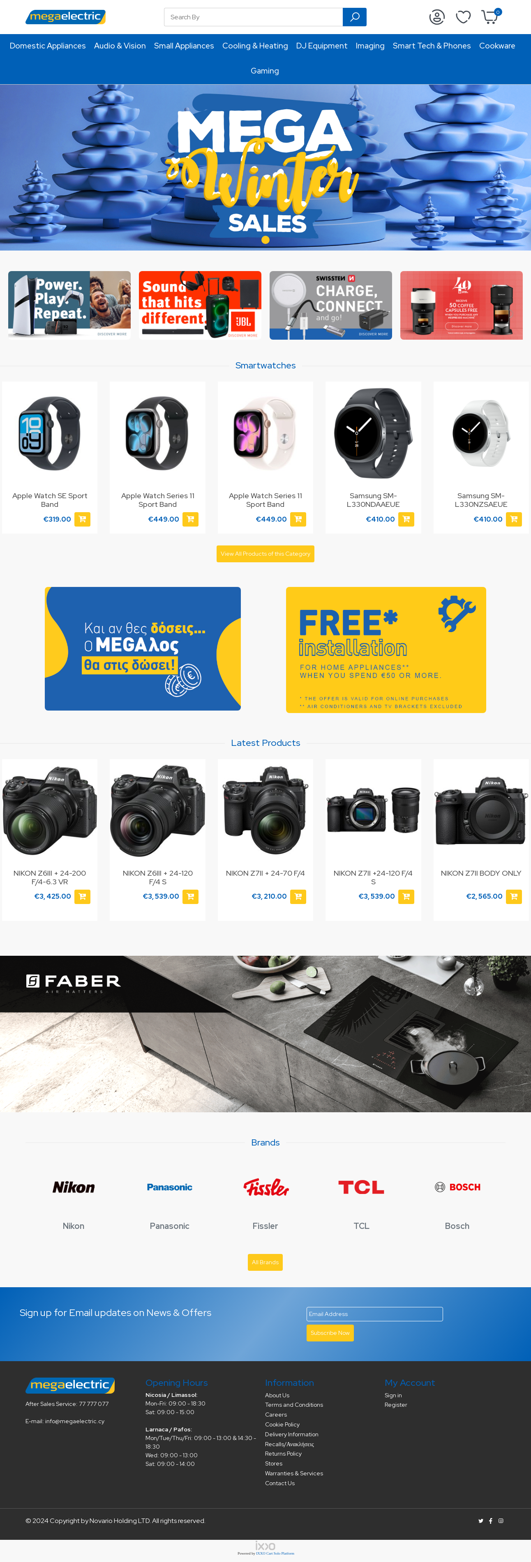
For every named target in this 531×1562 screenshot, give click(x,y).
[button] (265, 240)
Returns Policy (283, 1453)
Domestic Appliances (48, 46)
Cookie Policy (282, 1424)
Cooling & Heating (255, 46)
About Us (277, 1395)
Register (396, 1404)
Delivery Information (292, 1434)
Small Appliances (184, 46)
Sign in (393, 1395)
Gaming (265, 71)
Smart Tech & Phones (432, 46)
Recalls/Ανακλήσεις (289, 1444)
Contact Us (280, 1483)
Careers (276, 1414)
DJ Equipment (322, 46)
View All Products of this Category (265, 553)
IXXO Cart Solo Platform (275, 1553)
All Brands (265, 1262)
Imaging (370, 46)
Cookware (497, 46)
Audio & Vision (120, 46)
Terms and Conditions (294, 1404)
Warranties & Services (294, 1473)
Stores (273, 1463)
